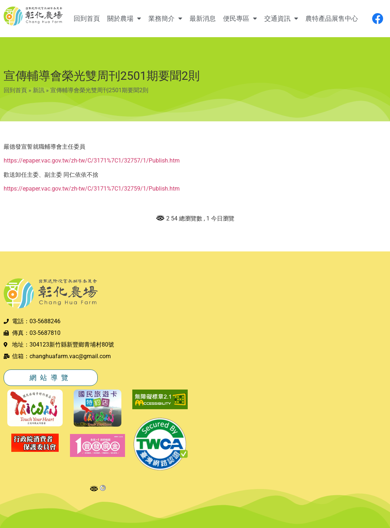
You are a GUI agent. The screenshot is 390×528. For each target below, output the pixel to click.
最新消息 (203, 18)
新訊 (38, 90)
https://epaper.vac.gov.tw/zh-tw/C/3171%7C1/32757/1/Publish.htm (92, 160)
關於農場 (124, 19)
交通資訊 (281, 19)
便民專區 (240, 19)
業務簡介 (165, 19)
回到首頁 (87, 18)
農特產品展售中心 (331, 18)
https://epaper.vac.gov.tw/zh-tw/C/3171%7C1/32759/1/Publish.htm (92, 188)
